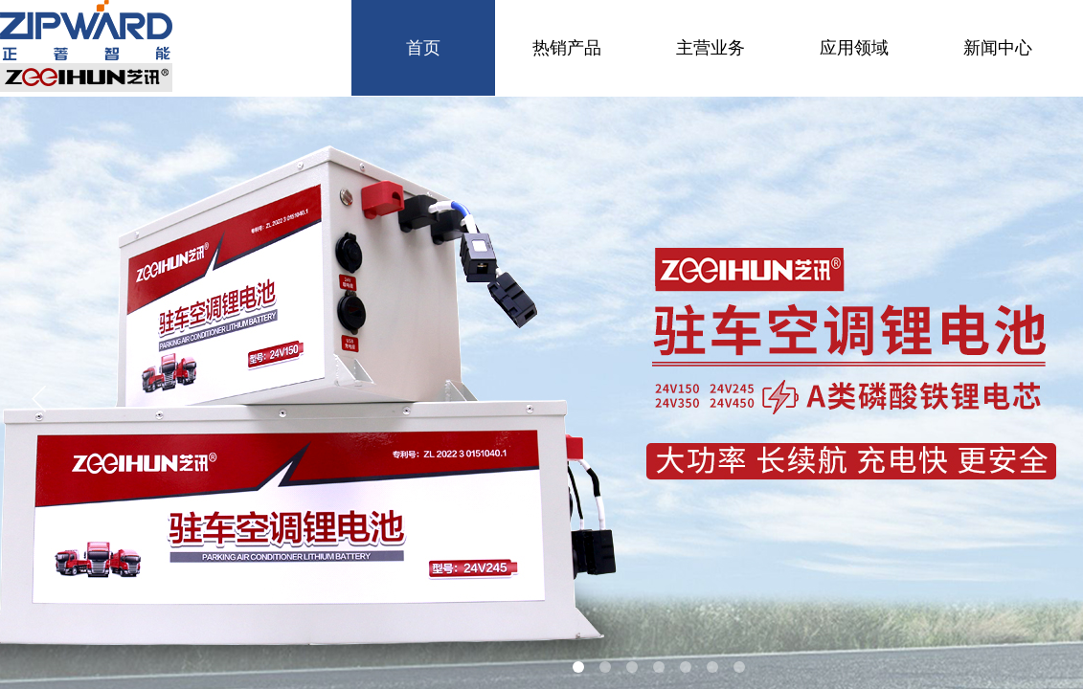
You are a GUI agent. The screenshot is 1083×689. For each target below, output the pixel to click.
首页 (423, 47)
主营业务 (710, 47)
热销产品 (566, 47)
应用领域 (854, 47)
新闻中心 (997, 47)
